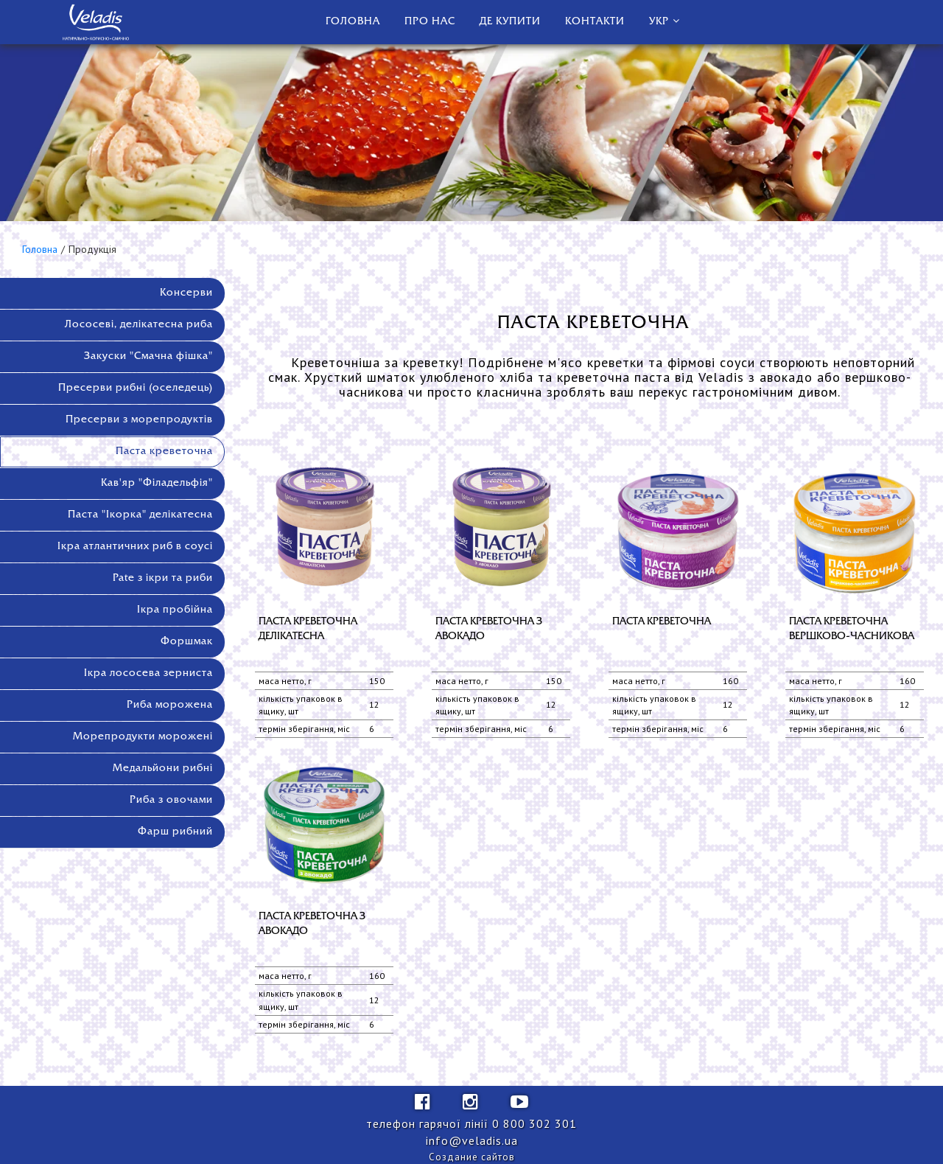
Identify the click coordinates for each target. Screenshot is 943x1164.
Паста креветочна (164, 451)
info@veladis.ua (472, 1140)
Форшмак (187, 642)
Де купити (510, 22)
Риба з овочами (171, 800)
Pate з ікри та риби (163, 578)
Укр (659, 22)
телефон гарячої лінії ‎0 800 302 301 (471, 1123)
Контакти (595, 22)
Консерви (186, 293)
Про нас (429, 22)
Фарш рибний (175, 832)
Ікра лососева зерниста (148, 673)
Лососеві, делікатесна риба (139, 325)
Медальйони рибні (163, 768)
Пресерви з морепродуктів (139, 420)
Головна (353, 22)
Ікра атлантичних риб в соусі (135, 546)
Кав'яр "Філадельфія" (157, 483)
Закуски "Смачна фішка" (148, 356)
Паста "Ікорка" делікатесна (140, 515)
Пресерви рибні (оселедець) (135, 388)
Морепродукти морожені (143, 737)
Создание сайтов (472, 1157)
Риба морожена (170, 705)
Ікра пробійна (175, 610)
